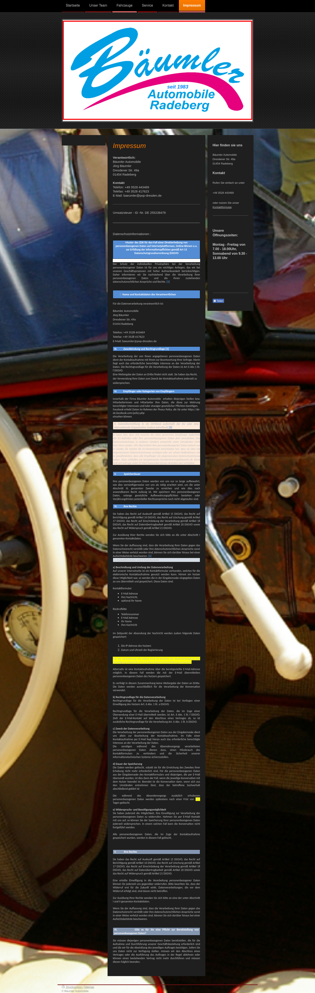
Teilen (218, 301)
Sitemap (89, 987)
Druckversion (72, 987)
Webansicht (246, 990)
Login (250, 986)
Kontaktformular (222, 207)
